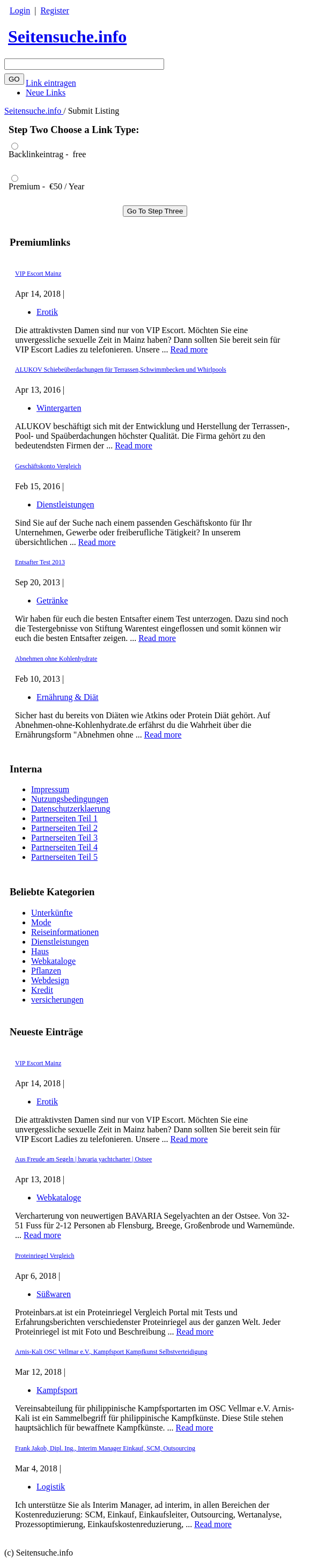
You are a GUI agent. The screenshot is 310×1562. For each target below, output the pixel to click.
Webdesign (50, 980)
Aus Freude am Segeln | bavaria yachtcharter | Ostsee (83, 1159)
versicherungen (57, 999)
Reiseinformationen (65, 932)
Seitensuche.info (67, 36)
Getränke (52, 600)
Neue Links (45, 92)
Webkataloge (53, 961)
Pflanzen (46, 970)
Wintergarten (58, 407)
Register (54, 10)
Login (20, 10)
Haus (40, 951)
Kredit (42, 989)
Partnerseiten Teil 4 (64, 847)
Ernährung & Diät (67, 697)
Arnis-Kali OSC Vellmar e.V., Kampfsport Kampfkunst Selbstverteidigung (111, 1351)
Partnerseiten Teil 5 (64, 856)
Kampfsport (56, 1390)
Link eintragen (51, 82)
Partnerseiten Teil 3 (64, 837)
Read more (189, 1139)
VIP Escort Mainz (38, 1063)
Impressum (50, 789)
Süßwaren (53, 1294)
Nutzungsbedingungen (69, 799)
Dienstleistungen (60, 941)
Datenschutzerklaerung (70, 808)
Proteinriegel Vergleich (45, 1255)
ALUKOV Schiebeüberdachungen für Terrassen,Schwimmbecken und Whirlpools (120, 369)
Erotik (47, 1101)
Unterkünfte (51, 912)
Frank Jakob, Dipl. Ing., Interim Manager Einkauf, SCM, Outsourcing (105, 1448)
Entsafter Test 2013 (40, 562)
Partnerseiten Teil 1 (64, 818)
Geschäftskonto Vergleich (48, 466)
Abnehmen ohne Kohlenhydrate (56, 658)
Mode (41, 922)
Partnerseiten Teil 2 (64, 827)
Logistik (50, 1486)
